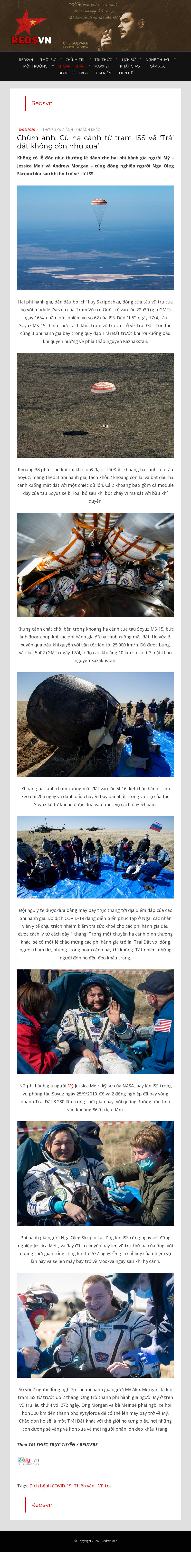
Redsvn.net (109, 1541)
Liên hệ (126, 72)
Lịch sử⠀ (130, 59)
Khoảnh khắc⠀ (72, 66)
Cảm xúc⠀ (159, 66)
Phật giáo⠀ (131, 66)
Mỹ (70, 1086)
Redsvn (26, 59)
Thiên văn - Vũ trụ (92, 1486)
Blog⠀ (64, 72)
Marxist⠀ (103, 66)
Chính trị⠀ (76, 59)
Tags (83, 72)
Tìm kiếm (103, 72)
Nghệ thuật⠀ (159, 59)
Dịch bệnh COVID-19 (50, 1486)
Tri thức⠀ (104, 59)
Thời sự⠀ (49, 59)
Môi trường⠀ (36, 66)
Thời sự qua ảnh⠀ (58, 129)
